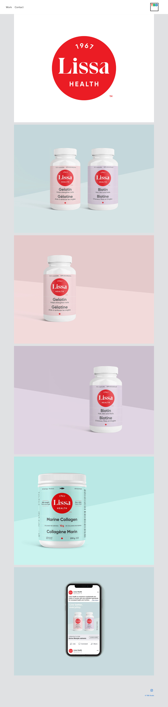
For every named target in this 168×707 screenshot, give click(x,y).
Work (9, 7)
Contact (19, 7)
